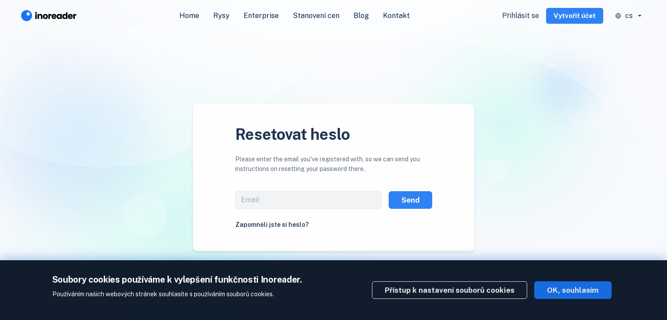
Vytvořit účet (575, 15)
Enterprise (261, 15)
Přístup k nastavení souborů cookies (449, 290)
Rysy (221, 15)
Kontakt (396, 15)
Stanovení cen (316, 15)
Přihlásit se (520, 15)
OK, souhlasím (573, 290)
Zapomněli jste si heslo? (272, 224)
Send (410, 200)
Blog (361, 15)
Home (189, 15)
